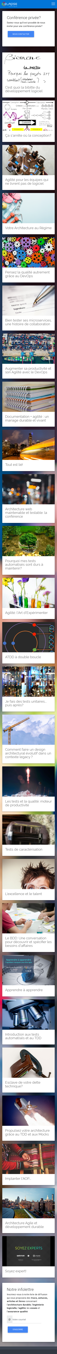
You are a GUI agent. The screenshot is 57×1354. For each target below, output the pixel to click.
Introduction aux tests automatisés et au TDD (23, 1036)
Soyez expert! (15, 1271)
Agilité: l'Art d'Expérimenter (26, 613)
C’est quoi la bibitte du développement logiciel (24, 89)
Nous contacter (21, 34)
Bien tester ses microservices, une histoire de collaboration (28, 322)
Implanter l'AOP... (18, 1178)
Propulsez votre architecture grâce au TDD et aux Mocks (27, 1132)
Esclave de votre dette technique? (22, 1084)
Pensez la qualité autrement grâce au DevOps (27, 274)
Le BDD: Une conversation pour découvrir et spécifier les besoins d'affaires (28, 942)
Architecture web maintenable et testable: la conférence (26, 513)
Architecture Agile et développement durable (24, 1225)
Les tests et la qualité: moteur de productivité (28, 803)
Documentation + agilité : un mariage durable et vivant (27, 418)
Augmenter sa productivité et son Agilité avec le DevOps (28, 370)
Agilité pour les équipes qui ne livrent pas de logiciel (26, 181)
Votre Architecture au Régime (28, 228)
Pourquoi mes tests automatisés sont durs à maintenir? (24, 564)
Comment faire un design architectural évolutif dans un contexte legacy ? (28, 753)
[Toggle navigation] (53, 3)
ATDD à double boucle (23, 657)
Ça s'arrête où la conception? (28, 135)
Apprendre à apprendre (24, 990)
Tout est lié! (14, 465)
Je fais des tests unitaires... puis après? (26, 703)
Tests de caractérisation (23, 849)
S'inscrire (18, 1329)
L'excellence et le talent (23, 894)
